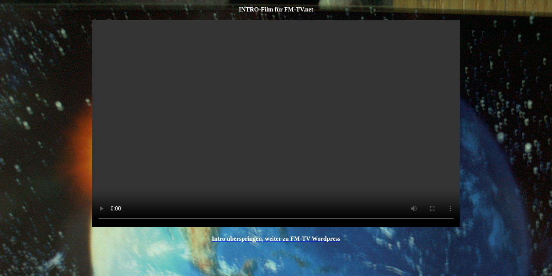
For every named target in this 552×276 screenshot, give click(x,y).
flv (276, 123)
